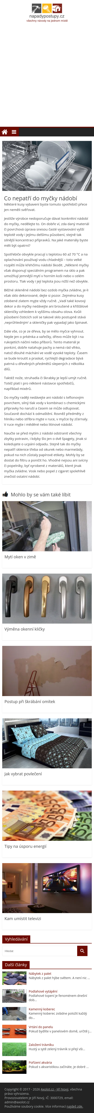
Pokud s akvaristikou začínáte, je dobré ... (59, 1067)
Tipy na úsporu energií (25, 846)
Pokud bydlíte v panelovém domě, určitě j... (60, 1031)
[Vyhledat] (82, 951)
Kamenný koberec (42, 1009)
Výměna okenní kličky (24, 629)
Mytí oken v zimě (20, 556)
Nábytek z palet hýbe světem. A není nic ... (59, 978)
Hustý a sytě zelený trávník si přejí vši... (57, 1049)
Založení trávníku (41, 1045)
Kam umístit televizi (22, 918)
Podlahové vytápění (43, 991)
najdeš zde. (75, 1106)
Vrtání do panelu (41, 1027)
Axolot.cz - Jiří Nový (54, 1089)
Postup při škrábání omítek (29, 701)
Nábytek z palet (40, 973)
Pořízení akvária (40, 1062)
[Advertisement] (47, 77)
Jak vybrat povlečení (23, 773)
